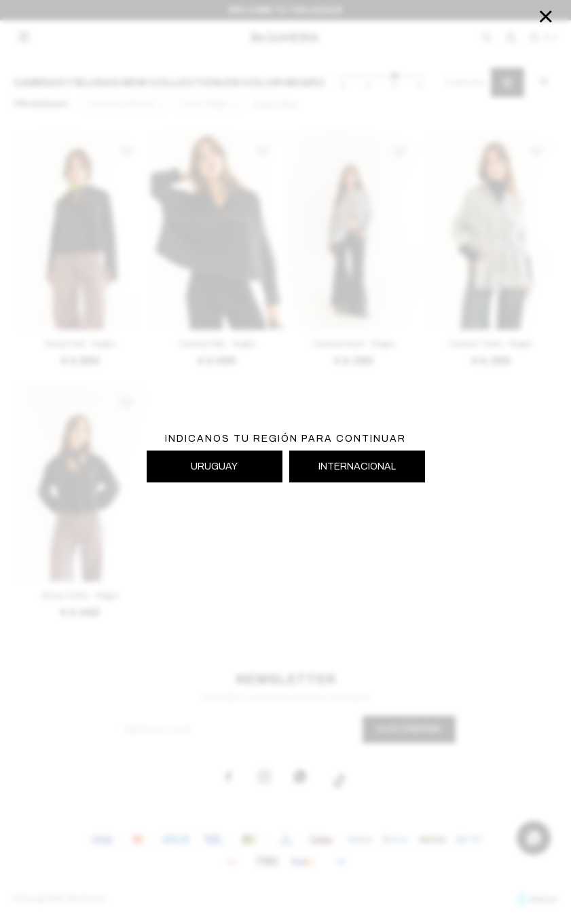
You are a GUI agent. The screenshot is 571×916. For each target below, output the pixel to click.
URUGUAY (214, 466)
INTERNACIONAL (357, 466)
